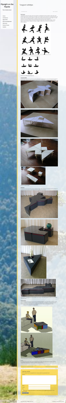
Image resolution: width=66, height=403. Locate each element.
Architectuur (5, 17)
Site (23, 388)
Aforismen (5, 23)
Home (4, 16)
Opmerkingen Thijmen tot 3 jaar (51, 366)
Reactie (23, 374)
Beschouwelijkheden (7, 21)
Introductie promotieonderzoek (27, 366)
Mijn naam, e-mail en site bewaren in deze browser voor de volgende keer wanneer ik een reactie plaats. (38, 391)
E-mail (23, 387)
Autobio (4, 27)
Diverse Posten (6, 25)
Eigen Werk (5, 19)
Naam (23, 385)
